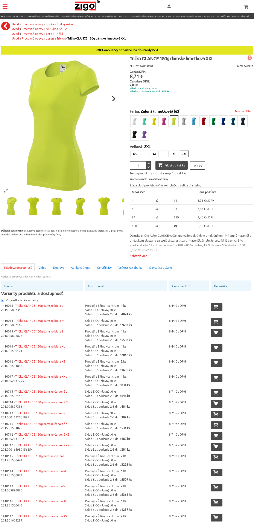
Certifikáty (104, 267)
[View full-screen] (5, 190)
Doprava (58, 267)
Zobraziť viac (138, 256)
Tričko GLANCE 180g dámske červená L (41, 391)
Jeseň (50, 38)
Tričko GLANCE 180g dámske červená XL (42, 423)
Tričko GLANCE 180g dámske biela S (39, 331)
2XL (184, 154)
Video (42, 267)
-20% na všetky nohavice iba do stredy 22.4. (127, 50)
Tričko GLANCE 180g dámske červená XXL (43, 445)
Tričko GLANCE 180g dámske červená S (41, 413)
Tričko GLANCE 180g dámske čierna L (40, 456)
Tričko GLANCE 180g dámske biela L (39, 305)
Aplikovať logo (80, 267)
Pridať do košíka (171, 165)
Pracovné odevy (32, 33)
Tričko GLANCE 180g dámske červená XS (42, 434)
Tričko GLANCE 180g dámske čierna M (40, 471)
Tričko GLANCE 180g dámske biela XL (40, 346)
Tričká (59, 33)
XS (134, 154)
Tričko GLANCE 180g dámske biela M (39, 320)
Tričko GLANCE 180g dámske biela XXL (41, 376)
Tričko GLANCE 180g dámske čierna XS (41, 516)
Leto (49, 33)
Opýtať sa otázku (160, 267)
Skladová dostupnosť (18, 267)
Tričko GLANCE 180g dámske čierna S (40, 486)
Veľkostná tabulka (130, 267)
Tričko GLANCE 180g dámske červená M (41, 402)
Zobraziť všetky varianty (19, 300)
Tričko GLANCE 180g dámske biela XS (40, 361)
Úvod (15, 33)
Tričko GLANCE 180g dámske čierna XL (41, 501)
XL (174, 154)
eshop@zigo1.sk (8, 19)
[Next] (113, 98)
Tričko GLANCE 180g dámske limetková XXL (96, 38)
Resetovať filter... (244, 111)
